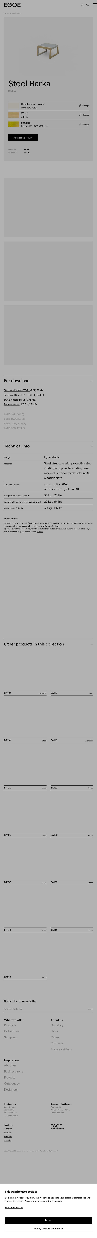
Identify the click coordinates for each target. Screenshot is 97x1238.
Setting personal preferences (48, 1228)
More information (14, 1207)
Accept (48, 1220)
